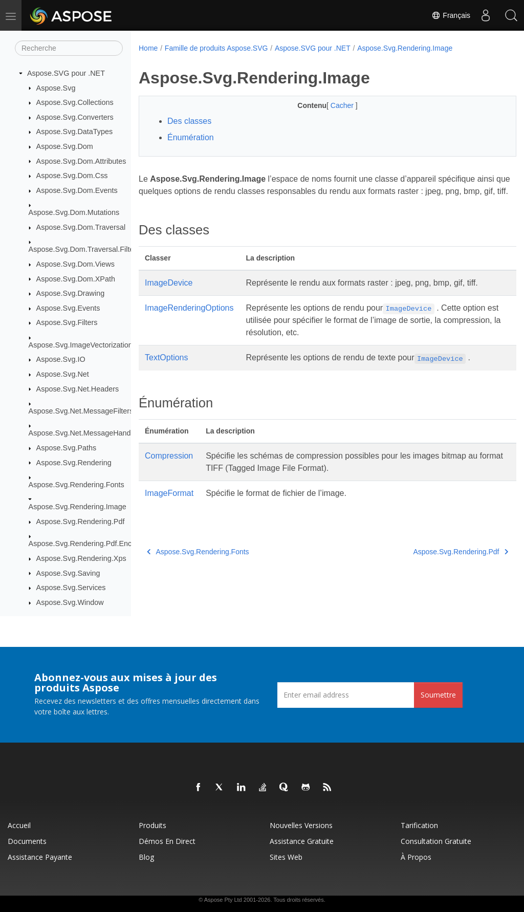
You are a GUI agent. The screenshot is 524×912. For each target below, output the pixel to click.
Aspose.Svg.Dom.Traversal (81, 227)
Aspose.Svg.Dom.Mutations (74, 212)
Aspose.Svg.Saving (68, 573)
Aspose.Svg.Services (71, 587)
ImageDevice (168, 295)
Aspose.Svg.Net (62, 374)
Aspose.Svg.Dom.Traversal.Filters (84, 249)
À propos (416, 857)
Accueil (19, 825)
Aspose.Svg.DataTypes (74, 131)
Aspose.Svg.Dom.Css (72, 175)
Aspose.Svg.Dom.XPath (75, 279)
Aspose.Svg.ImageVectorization (81, 345)
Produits (152, 825)
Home (148, 48)
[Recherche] (69, 48)
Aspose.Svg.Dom (64, 146)
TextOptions (166, 369)
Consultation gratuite (436, 841)
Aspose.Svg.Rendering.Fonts (76, 485)
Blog (146, 857)
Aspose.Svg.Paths (66, 448)
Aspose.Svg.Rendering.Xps (81, 558)
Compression (169, 468)
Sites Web (286, 857)
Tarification (419, 825)
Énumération (190, 137)
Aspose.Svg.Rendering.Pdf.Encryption (91, 543)
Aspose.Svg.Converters (75, 117)
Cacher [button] (329, 105)
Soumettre (438, 695)
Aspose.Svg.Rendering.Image (77, 507)
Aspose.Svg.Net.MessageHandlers (86, 433)
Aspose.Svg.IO (60, 359)
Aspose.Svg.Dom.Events (77, 190)
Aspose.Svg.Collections (75, 102)
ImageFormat (169, 505)
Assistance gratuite (302, 841)
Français (450, 15)
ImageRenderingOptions (189, 320)
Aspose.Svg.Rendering (74, 463)
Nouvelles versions (301, 825)
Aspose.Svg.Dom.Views (75, 264)
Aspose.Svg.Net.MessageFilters (81, 411)
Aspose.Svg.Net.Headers (77, 389)
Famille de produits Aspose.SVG (216, 48)
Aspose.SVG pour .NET (66, 73)
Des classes (189, 121)
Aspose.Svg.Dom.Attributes (81, 161)
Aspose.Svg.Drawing (70, 293)
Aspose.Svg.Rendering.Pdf (80, 521)
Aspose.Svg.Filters (67, 322)
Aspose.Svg (56, 88)
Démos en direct (167, 841)
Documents (27, 841)
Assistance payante (40, 857)
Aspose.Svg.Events (68, 308)
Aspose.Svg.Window (70, 602)
